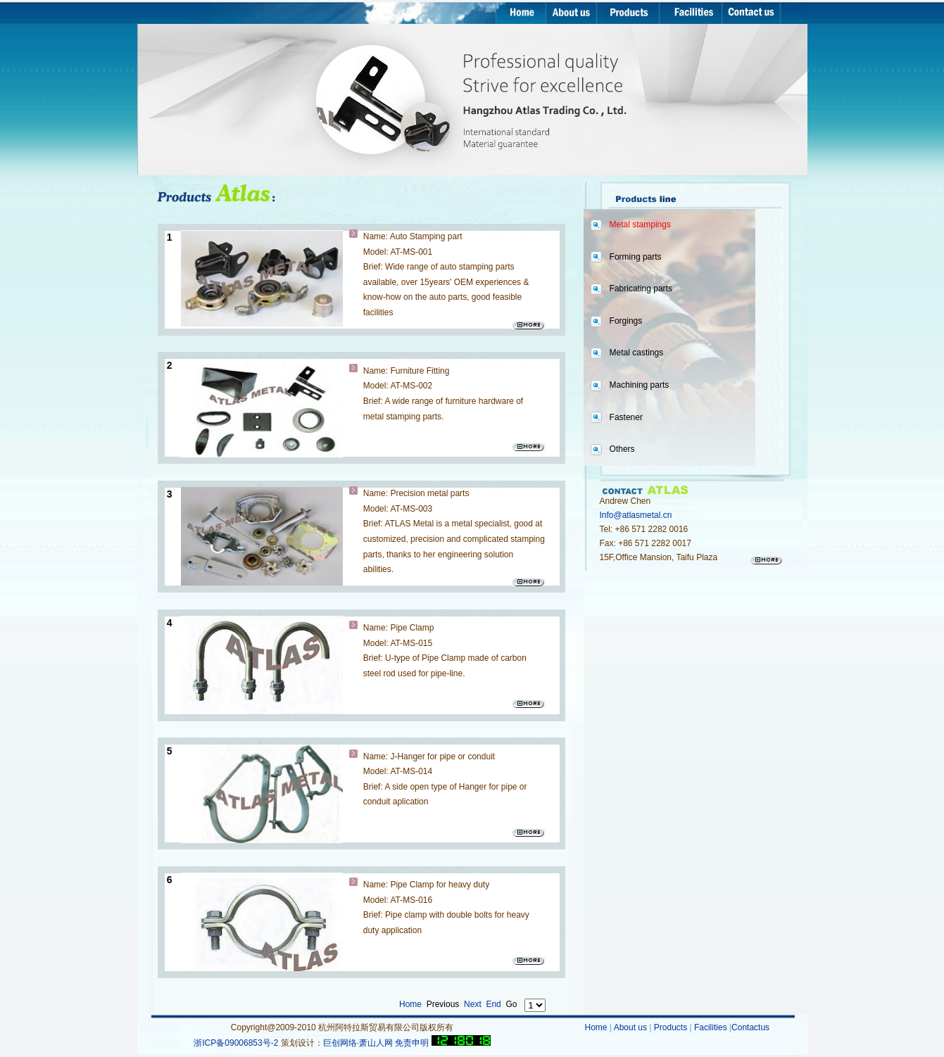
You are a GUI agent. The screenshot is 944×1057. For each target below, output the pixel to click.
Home (410, 1004)
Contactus (750, 1027)
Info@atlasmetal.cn (636, 515)
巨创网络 (340, 1043)
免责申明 (412, 1043)
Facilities (711, 1027)
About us (632, 1027)
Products (670, 1027)
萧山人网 (376, 1043)
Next (473, 1004)
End (493, 1004)
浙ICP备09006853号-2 (237, 1043)
